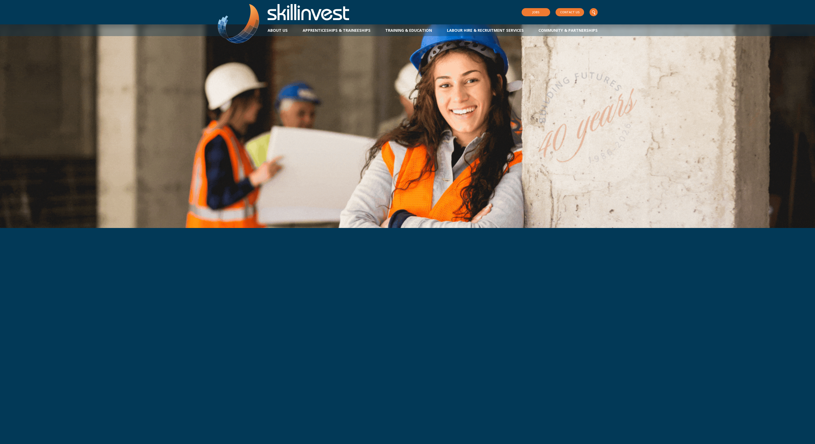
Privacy (264, 438)
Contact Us (570, 12)
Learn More (61, 193)
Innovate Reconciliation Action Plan (308, 438)
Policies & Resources (234, 438)
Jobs (536, 12)
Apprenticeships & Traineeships (337, 30)
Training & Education (408, 30)
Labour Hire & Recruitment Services (485, 30)
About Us (278, 30)
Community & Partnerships (568, 30)
